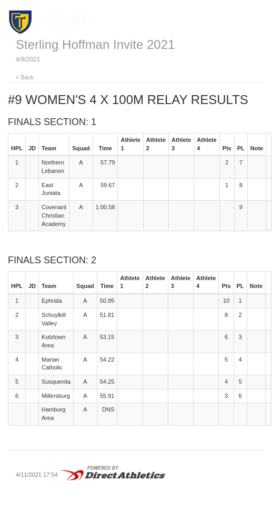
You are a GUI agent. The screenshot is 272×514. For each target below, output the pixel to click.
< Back (25, 77)
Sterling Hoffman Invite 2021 (95, 44)
